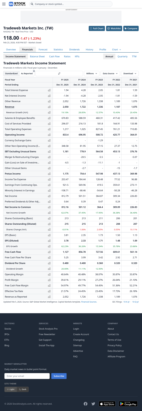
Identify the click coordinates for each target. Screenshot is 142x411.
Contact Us (113, 334)
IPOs (6, 334)
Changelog (78, 339)
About (111, 328)
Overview (11, 49)
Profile (102, 49)
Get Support (45, 339)
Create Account (81, 334)
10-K (126, 301)
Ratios (67, 56)
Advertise (78, 350)
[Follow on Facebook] (85, 404)
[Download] (130, 73)
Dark (22, 389)
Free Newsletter (47, 334)
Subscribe (59, 376)
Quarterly (123, 56)
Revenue (9, 106)
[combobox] (70, 4)
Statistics (58, 49)
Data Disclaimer (116, 350)
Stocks (7, 328)
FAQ (75, 356)
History (89, 49)
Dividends (74, 49)
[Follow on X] (93, 404)
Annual (109, 56)
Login (76, 328)
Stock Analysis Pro (48, 328)
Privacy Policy (115, 345)
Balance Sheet (37, 56)
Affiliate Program (116, 356)
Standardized (11, 73)
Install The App (46, 345)
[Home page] (17, 4)
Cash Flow (54, 56)
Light (10, 389)
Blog (6, 345)
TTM (134, 56)
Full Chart (96, 28)
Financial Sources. (89, 301)
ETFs (6, 339)
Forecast (43, 49)
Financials (27, 49)
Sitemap (77, 345)
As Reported (27, 73)
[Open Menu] (4, 4)
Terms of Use (114, 339)
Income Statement (16, 56)
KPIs (77, 56)
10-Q (135, 301)
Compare (130, 28)
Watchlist (114, 28)
